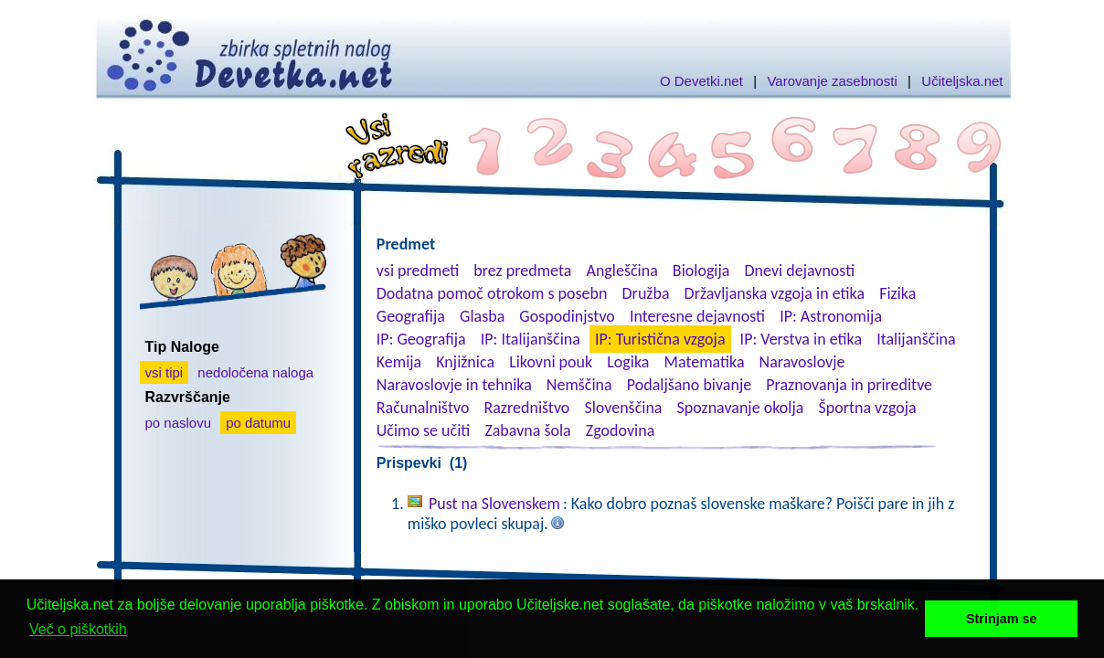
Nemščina (579, 385)
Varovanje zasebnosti (832, 81)
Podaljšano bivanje (689, 385)
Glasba (482, 316)
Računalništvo (423, 408)
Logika (628, 362)
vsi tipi (164, 372)
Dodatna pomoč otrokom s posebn (492, 293)
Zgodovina (620, 430)
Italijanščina (915, 339)
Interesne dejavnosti (697, 316)
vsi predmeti (418, 270)
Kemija (399, 362)
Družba (646, 293)
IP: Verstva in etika (801, 339)
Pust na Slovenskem (494, 504)
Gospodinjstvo (567, 316)
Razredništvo (526, 408)
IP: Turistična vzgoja (660, 339)
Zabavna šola (527, 430)
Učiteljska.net (962, 81)
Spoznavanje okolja (740, 408)
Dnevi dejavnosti (800, 270)
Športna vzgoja (867, 408)
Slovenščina (623, 408)
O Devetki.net (701, 81)
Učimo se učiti (424, 430)
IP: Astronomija (831, 316)
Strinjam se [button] (1001, 618)
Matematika (704, 362)
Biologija (701, 270)
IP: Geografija (421, 339)
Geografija (411, 316)
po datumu (258, 422)
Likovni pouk (550, 362)
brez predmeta (522, 270)
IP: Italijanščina (530, 339)
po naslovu (178, 422)
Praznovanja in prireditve (849, 385)
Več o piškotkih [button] (78, 629)
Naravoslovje (802, 362)
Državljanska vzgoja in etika (775, 293)
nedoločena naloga (255, 372)
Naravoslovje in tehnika (454, 385)
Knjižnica (465, 362)
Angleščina (621, 270)
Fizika (897, 293)
